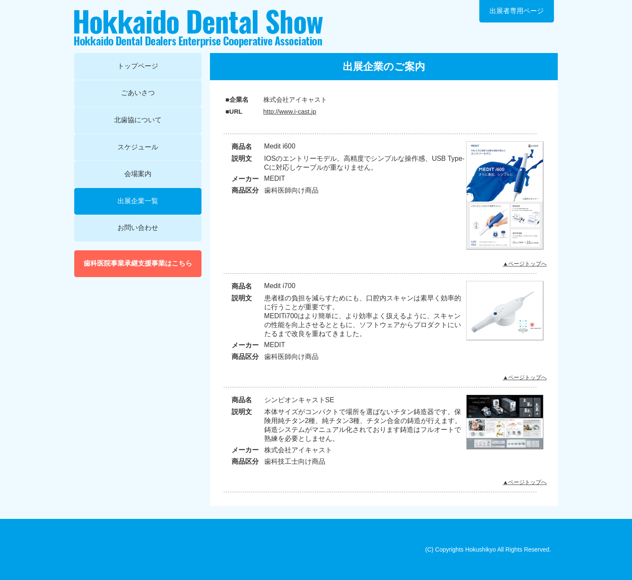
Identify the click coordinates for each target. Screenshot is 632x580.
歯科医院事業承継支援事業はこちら (138, 263)
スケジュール (137, 147)
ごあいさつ (138, 92)
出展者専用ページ (516, 10)
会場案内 (137, 173)
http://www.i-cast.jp (289, 111)
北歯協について (138, 119)
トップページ (137, 66)
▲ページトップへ (525, 264)
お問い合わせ (137, 227)
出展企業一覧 (137, 201)
